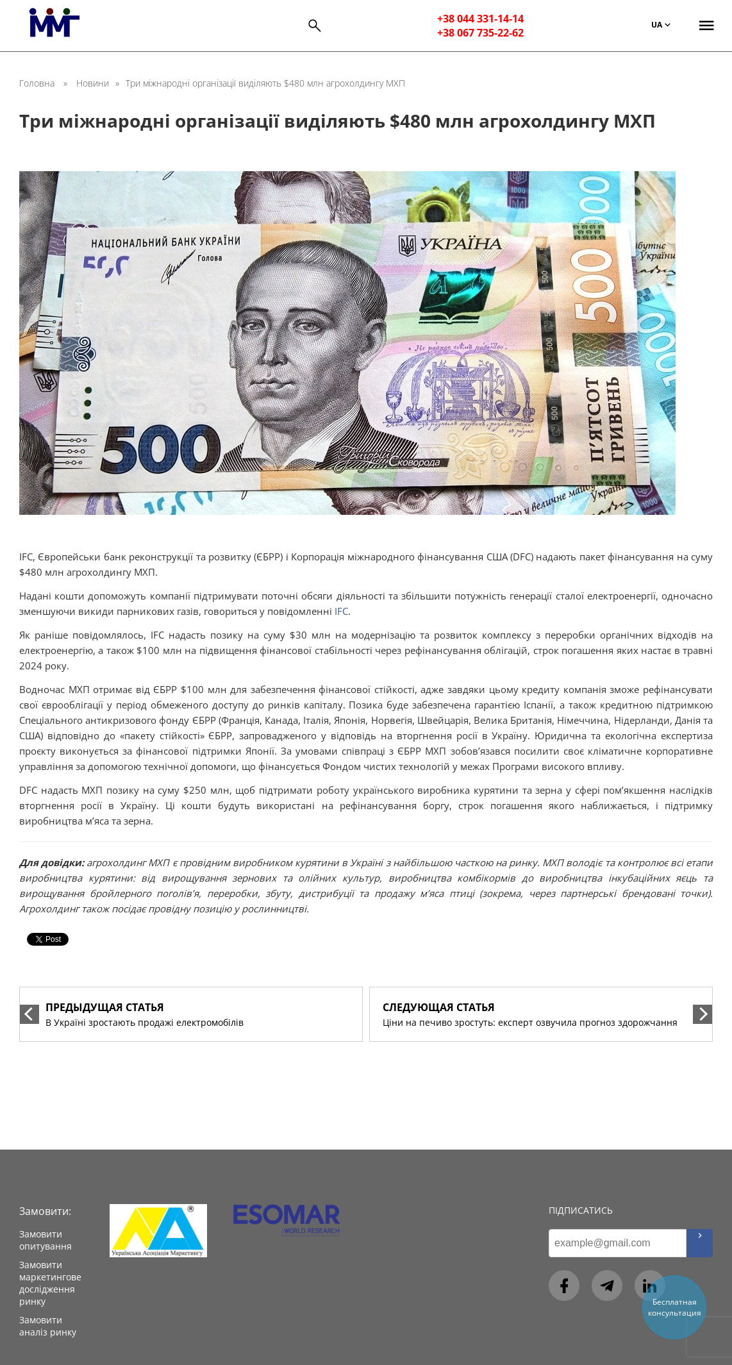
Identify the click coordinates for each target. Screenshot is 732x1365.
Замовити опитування (45, 1240)
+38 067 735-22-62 (480, 33)
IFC (341, 611)
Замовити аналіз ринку (47, 1326)
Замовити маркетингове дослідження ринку (50, 1283)
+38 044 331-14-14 (480, 19)
